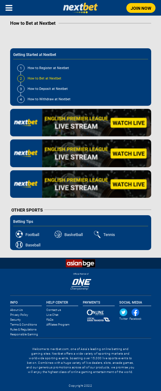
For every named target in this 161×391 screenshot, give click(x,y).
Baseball (32, 245)
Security (15, 319)
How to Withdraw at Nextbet (44, 99)
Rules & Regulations (23, 329)
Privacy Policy (19, 314)
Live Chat (52, 314)
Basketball (73, 234)
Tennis (109, 234)
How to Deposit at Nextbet (42, 89)
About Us (16, 310)
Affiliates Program (58, 324)
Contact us (53, 310)
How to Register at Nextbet (43, 68)
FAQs (49, 319)
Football (32, 234)
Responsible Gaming (24, 334)
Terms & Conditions (23, 324)
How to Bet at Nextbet (39, 78)
